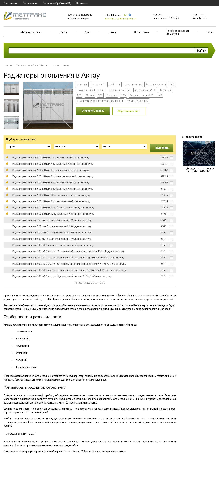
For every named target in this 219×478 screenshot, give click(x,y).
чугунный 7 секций (137, 100)
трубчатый (114, 84)
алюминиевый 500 (145, 89)
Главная (8, 65)
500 (172, 84)
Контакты (82, 3)
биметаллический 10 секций (146, 95)
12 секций (165, 89)
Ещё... (210, 32)
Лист (88, 32)
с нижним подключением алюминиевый (100, 100)
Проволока (141, 32)
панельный (98, 84)
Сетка (112, 32)
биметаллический (155, 84)
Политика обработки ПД (57, 3)
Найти (201, 50)
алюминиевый (133, 84)
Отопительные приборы (27, 65)
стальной (82, 84)
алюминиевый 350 (119, 89)
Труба (63, 32)
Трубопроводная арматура (177, 32)
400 (123, 95)
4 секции (112, 95)
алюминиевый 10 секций (91, 89)
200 (79, 95)
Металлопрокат (30, 32)
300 (100, 95)
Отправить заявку (92, 110)
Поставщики (30, 3)
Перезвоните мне (129, 110)
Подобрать (162, 147)
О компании (10, 3)
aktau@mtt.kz (200, 17)
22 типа (90, 95)
